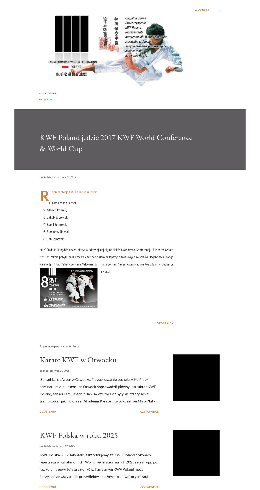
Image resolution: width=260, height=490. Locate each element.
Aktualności (46, 99)
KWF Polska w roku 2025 (79, 435)
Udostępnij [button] (165, 322)
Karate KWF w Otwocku (78, 359)
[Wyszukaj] (202, 10)
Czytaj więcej (150, 411)
